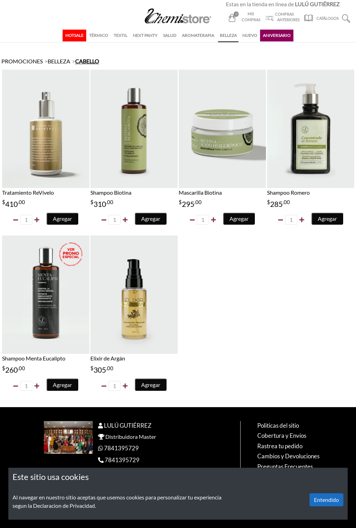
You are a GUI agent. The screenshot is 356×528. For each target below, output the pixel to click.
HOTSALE (74, 35)
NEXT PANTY (145, 35)
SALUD (169, 35)
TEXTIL (120, 35)
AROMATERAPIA (198, 35)
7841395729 (121, 448)
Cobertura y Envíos (281, 435)
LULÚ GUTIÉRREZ (128, 425)
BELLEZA (228, 35)
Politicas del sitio (278, 425)
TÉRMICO (98, 35)
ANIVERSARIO (277, 35)
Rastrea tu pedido (279, 446)
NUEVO (249, 35)
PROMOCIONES (22, 61)
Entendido (326, 499)
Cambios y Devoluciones (288, 456)
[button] (346, 17)
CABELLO (87, 61)
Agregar (62, 218)
